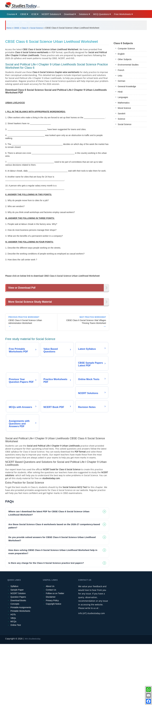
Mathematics (123, 144)
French (121, 111)
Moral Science (124, 149)
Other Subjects (125, 101)
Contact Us (51, 673)
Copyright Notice (53, 687)
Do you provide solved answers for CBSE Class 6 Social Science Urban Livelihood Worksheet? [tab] (52, 622)
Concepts (14, 687)
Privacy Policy (52, 683)
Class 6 (25, 28)
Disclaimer (51, 680)
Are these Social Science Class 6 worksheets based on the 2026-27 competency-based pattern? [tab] (54, 609)
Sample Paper (17, 673)
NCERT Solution (18, 676)
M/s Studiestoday (33, 721)
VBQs (13, 701)
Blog (24, 22)
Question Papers (18, 680)
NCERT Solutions (50, 14)
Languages (123, 138)
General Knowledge (127, 128)
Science (121, 160)
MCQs (13, 704)
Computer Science (126, 90)
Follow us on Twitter (55, 676)
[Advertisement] (76, 54)
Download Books (18, 683)
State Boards (36, 22)
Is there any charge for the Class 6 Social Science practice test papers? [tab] (46, 646)
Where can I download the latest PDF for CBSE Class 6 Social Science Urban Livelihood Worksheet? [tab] (48, 596)
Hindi (120, 133)
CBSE (23, 14)
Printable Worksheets (20, 694)
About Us (50, 669)
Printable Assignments (20, 690)
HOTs (13, 697)
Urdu (120, 117)
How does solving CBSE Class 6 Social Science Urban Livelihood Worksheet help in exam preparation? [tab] (52, 635)
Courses (11, 14)
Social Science (36, 28)
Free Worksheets (122, 14)
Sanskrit (121, 155)
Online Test (15, 708)
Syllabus (14, 669)
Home (9, 28)
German (121, 122)
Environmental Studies (128, 106)
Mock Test (12, 22)
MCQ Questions (101, 14)
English (121, 95)
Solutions (83, 14)
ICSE (34, 14)
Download (69, 14)
